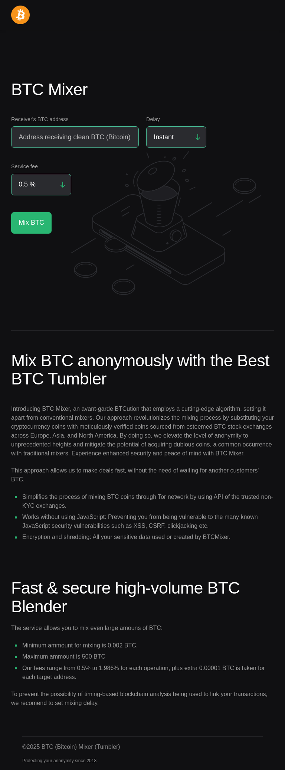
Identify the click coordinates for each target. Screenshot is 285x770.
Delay (153, 119)
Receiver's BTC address (40, 119)
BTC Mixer (56, 409)
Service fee (24, 166)
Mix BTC (31, 222)
